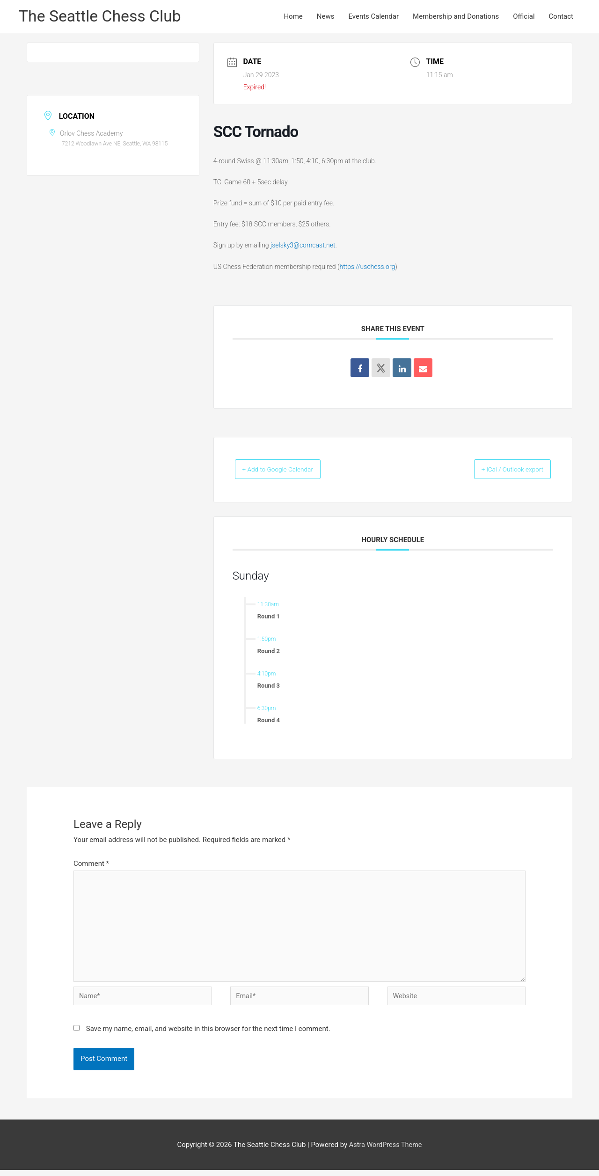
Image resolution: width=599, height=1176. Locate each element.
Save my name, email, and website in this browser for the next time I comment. (208, 1034)
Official (523, 17)
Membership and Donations (456, 17)
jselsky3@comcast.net (302, 246)
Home (293, 17)
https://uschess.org (367, 267)
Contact (561, 17)
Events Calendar (373, 17)
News (326, 17)
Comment (91, 864)
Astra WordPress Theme (386, 1150)
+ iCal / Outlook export (503, 470)
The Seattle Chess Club (103, 16)
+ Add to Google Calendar (287, 470)
